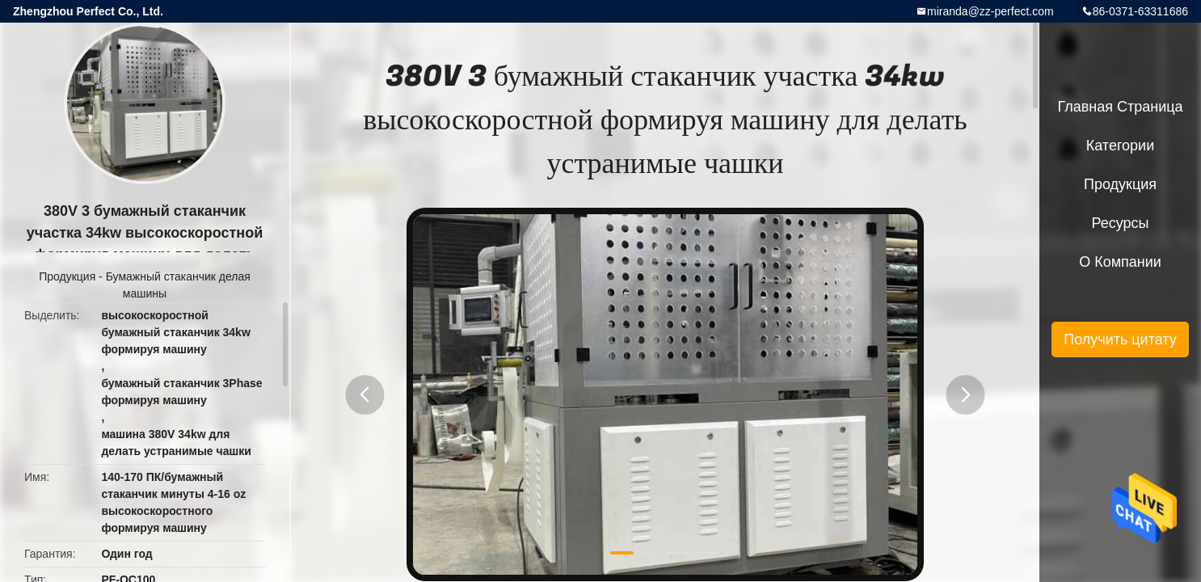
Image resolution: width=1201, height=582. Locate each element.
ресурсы (1120, 223)
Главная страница (1119, 107)
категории (1120, 145)
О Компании (1120, 262)
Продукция (67, 276)
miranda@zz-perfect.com (990, 11)
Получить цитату (1120, 339)
